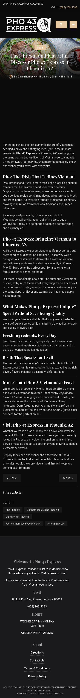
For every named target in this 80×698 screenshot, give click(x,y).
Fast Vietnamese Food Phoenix (23, 523)
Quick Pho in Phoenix (17, 516)
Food (40, 47)
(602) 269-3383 (68, 7)
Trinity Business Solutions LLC (47, 693)
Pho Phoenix (13, 509)
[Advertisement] (40, 109)
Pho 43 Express (56, 523)
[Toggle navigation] (73, 24)
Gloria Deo (22, 693)
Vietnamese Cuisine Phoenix (43, 509)
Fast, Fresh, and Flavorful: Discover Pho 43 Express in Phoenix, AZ (40, 62)
